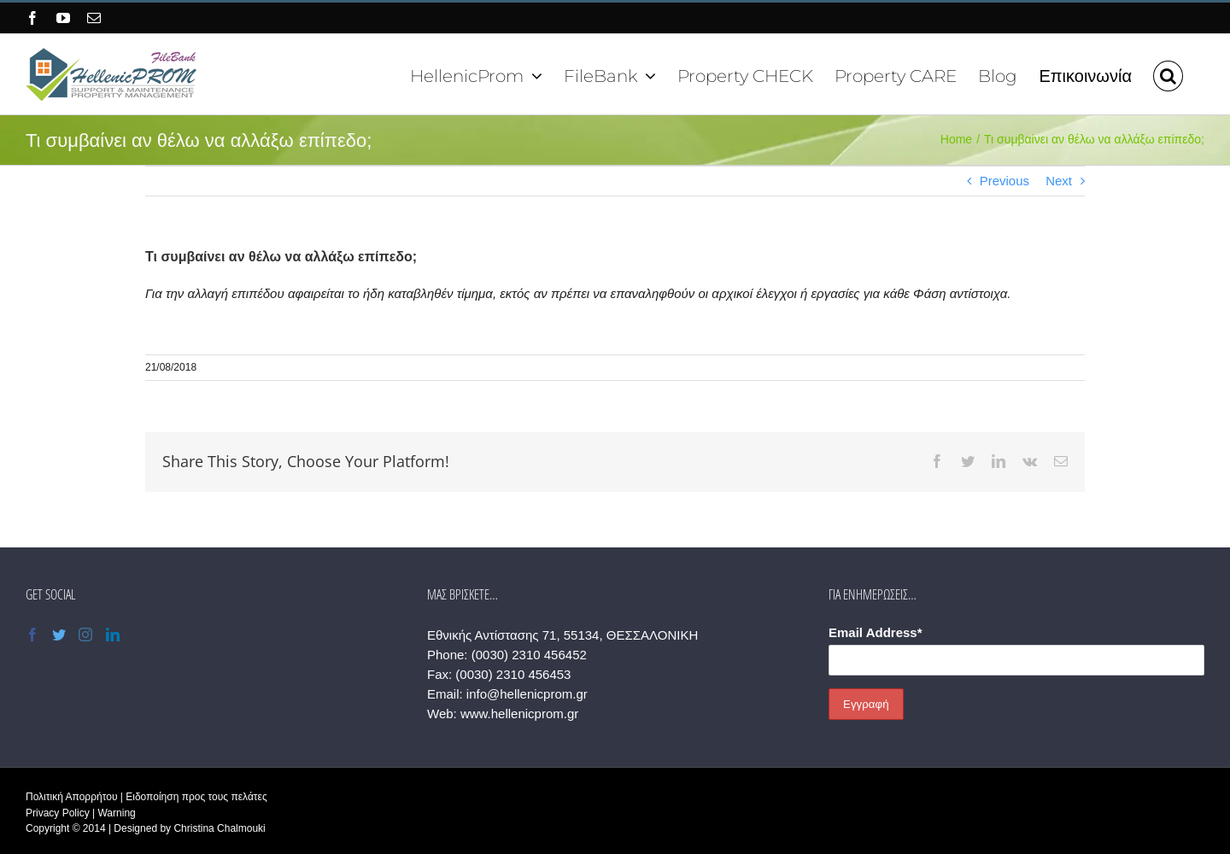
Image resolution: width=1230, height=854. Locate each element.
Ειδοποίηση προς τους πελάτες (196, 797)
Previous (1004, 180)
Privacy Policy (58, 813)
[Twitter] (59, 634)
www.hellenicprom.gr (519, 713)
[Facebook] (32, 634)
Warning (116, 813)
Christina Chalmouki (219, 828)
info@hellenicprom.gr (527, 694)
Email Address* (875, 632)
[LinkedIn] (113, 634)
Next (1059, 180)
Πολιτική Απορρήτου (71, 797)
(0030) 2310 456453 (513, 674)
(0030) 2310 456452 (529, 654)
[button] (1168, 74)
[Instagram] (85, 634)
